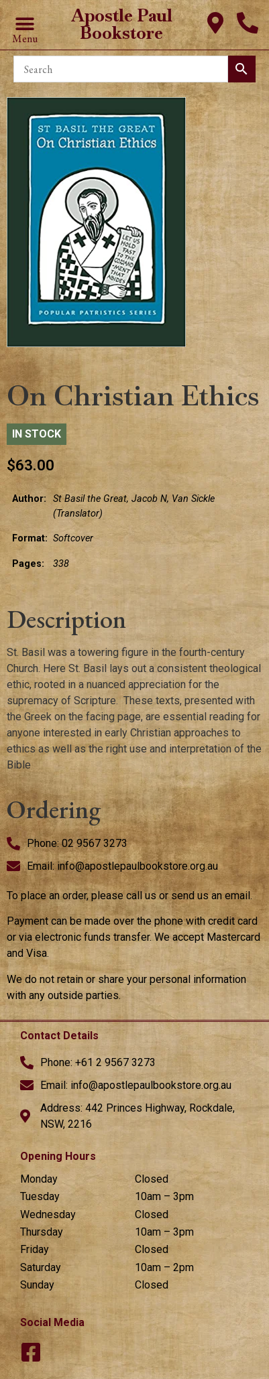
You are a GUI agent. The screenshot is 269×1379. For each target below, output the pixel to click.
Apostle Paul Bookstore (121, 24)
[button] (24, 24)
